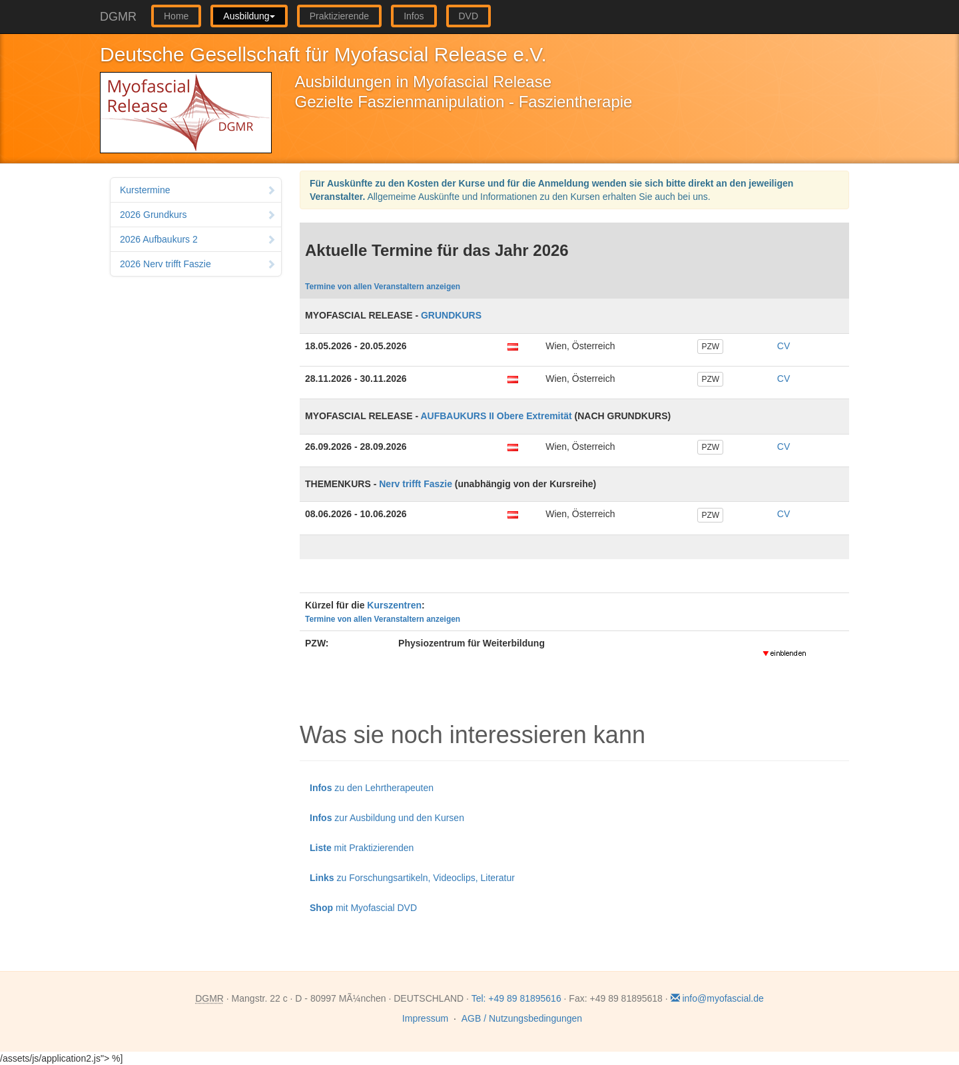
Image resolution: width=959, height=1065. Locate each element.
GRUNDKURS (451, 315)
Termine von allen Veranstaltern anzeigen (382, 286)
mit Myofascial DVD (363, 907)
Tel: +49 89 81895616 (516, 998)
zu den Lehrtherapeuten (372, 787)
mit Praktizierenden (362, 847)
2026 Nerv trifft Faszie (198, 264)
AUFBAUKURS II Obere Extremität (495, 416)
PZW (710, 346)
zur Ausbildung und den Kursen (387, 817)
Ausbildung (248, 16)
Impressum (425, 1018)
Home (176, 16)
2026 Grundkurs (198, 214)
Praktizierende (340, 16)
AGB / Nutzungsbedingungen (522, 1018)
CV (783, 346)
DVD (469, 16)
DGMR (118, 16)
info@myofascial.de (717, 998)
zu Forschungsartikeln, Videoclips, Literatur (412, 877)
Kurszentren (394, 605)
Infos (414, 16)
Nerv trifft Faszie (415, 484)
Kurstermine (198, 190)
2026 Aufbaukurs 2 (198, 239)
